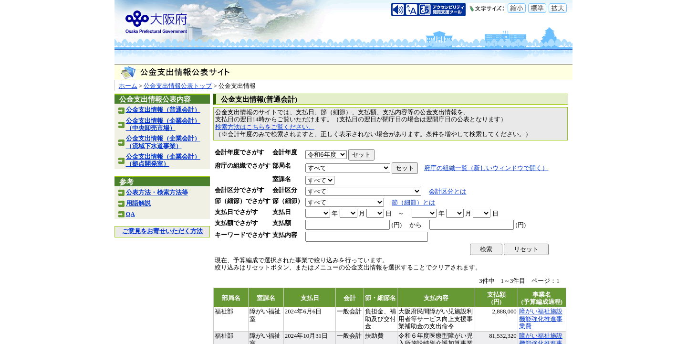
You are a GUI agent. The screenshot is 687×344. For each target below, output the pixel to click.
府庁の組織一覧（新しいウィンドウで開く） (486, 168)
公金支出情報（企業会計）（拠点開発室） (163, 160)
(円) (396, 225)
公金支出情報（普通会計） (163, 110)
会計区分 (284, 190)
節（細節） (287, 201)
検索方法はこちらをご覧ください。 (264, 127)
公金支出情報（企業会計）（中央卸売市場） (163, 124)
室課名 (281, 179)
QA (130, 214)
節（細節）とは (413, 202)
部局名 (281, 165)
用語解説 (138, 203)
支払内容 (284, 235)
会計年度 (284, 152)
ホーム (128, 86)
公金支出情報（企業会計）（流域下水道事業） (163, 142)
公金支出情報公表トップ (178, 86)
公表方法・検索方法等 (157, 192)
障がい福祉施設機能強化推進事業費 (540, 319)
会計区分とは (447, 191)
